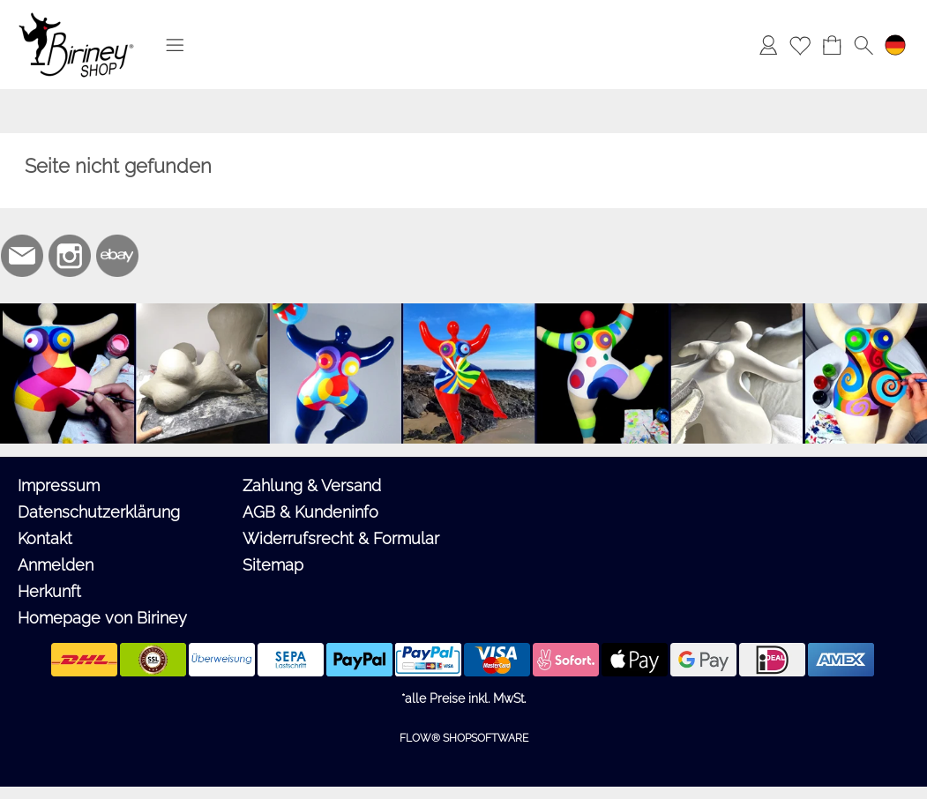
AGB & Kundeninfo (310, 512)
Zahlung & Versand (312, 485)
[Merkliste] (800, 45)
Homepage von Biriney (102, 618)
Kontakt (45, 538)
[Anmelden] (768, 45)
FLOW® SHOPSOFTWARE (464, 738)
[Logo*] (76, 18)
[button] (175, 45)
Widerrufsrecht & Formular (341, 538)
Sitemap (273, 565)
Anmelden (55, 565)
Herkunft (49, 591)
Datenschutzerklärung (99, 512)
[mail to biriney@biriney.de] (22, 256)
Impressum (59, 485)
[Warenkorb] (831, 45)
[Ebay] (117, 256)
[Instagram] (70, 256)
